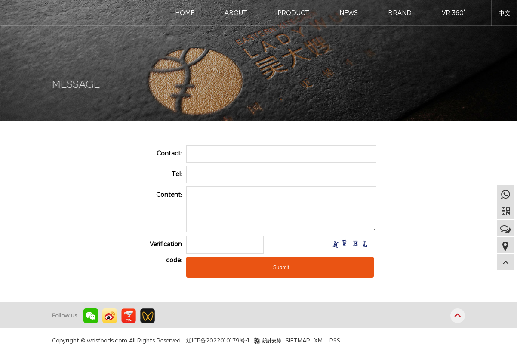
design (263, 340)
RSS (334, 340)
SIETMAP (298, 340)
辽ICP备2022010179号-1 (217, 340)
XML (319, 340)
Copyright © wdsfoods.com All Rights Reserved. (117, 340)
